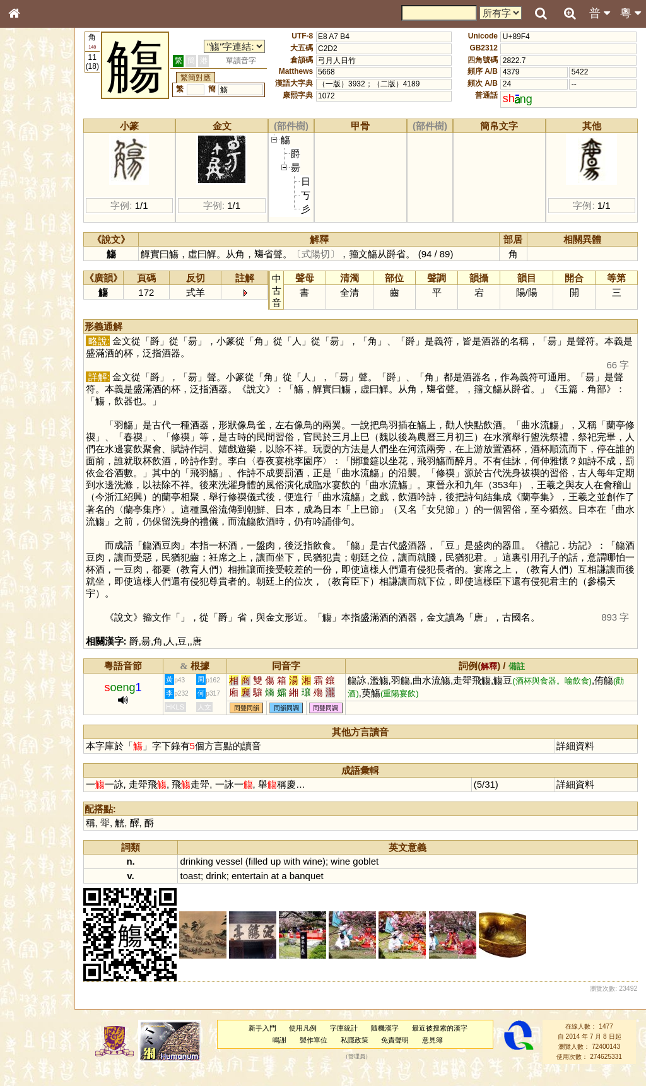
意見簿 (448, 1052)
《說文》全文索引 (46, 387)
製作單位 (329, 1052)
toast (224, 887)
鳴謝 (295, 1052)
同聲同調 (360, 719)
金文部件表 (35, 203)
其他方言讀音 (38, 354)
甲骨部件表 (35, 191)
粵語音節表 (35, 247)
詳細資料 (581, 757)
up (310, 873)
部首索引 (31, 168)
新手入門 (277, 1040)
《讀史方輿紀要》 (46, 399)
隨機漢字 (400, 1040)
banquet (341, 887)
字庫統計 (359, 1040)
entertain (284, 887)
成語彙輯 (31, 410)
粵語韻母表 (35, 270)
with (326, 873)
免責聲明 (411, 1052)
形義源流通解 (38, 214)
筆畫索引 (31, 179)
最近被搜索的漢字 (455, 1040)
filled (292, 873)
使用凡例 (318, 1040)
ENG (55, 139)
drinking (230, 873)
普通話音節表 (38, 343)
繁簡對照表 (35, 421)
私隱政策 (370, 1052)
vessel (263, 873)
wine (346, 873)
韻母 (42, 331)
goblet (400, 873)
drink (250, 887)
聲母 (25, 331)
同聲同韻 (280, 719)
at (309, 887)
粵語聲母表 (35, 258)
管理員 (371, 1069)
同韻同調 (320, 719)
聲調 (60, 331)
